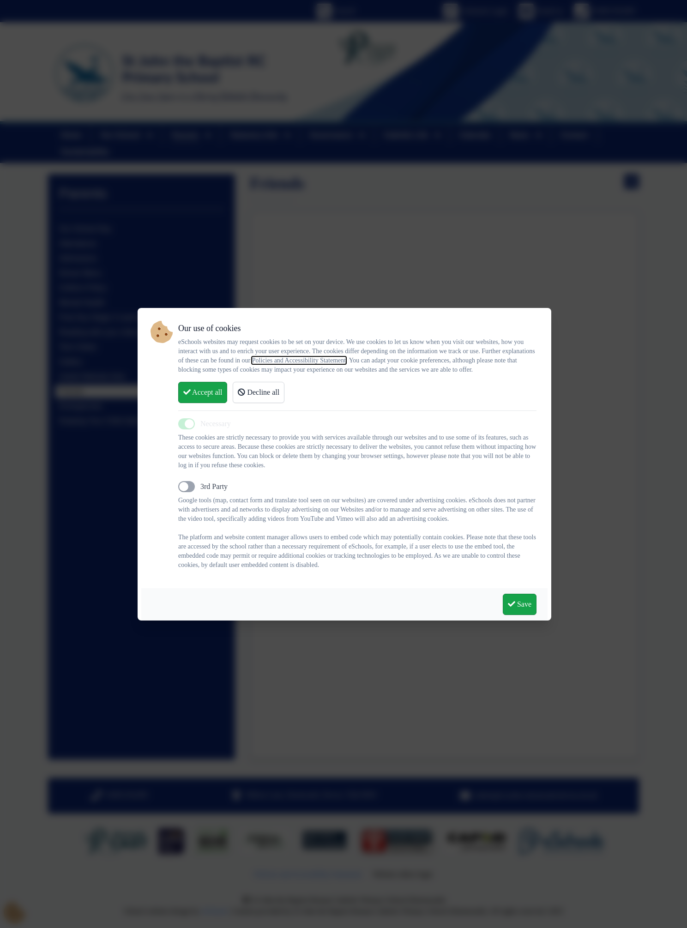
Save (519, 604)
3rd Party (214, 486)
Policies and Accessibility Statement (299, 360)
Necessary (215, 424)
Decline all (258, 392)
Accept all (202, 392)
